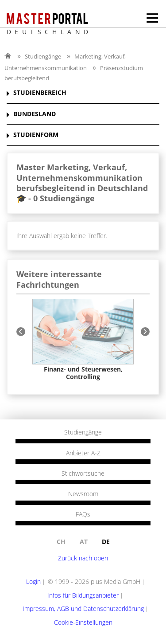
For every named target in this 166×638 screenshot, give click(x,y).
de (106, 541)
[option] (83, 339)
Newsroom (83, 494)
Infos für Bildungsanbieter (83, 595)
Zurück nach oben (83, 558)
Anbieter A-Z (83, 453)
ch (61, 541)
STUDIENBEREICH (39, 93)
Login (33, 581)
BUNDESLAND (34, 114)
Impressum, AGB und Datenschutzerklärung (83, 608)
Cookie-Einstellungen (83, 622)
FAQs (83, 514)
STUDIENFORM (35, 135)
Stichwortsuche (83, 474)
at (84, 541)
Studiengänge (43, 56)
